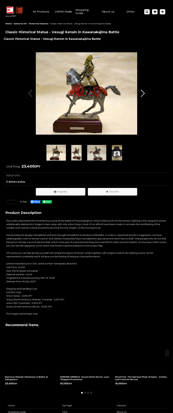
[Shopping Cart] (154, 11)
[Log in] (162, 11)
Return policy (15, 181)
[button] (86, 12)
